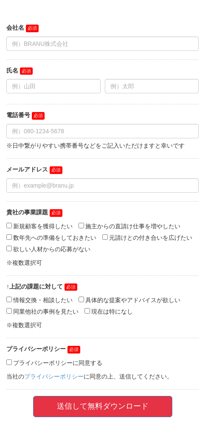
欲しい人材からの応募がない (51, 249)
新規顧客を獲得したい (43, 226)
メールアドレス (27, 169)
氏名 (12, 70)
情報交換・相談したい (43, 300)
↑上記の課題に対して (34, 286)
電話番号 (18, 115)
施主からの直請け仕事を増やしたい (132, 226)
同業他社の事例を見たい (46, 311)
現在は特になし (112, 311)
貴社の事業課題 (27, 212)
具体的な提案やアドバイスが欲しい (132, 300)
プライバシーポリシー (36, 348)
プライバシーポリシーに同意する (57, 362)
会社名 (15, 27)
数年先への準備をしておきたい (54, 237)
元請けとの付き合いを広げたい (150, 237)
